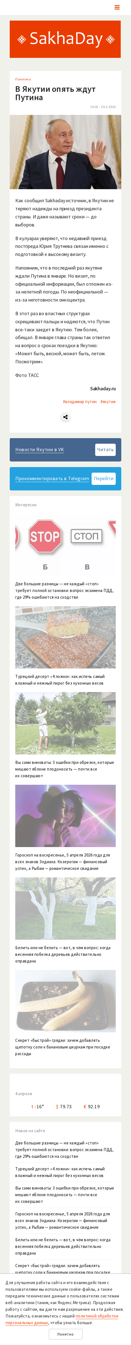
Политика (23, 79)
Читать (105, 449)
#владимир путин (80, 401)
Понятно (65, 1334)
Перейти (104, 478)
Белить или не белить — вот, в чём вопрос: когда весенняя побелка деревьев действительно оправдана (63, 1246)
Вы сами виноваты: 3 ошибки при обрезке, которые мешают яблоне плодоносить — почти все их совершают (64, 1194)
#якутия (108, 401)
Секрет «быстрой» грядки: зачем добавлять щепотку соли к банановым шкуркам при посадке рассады (62, 1272)
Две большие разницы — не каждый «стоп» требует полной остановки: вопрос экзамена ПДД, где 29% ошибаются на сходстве (64, 1149)
